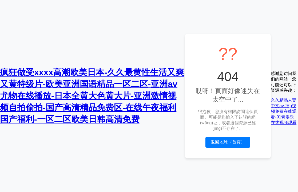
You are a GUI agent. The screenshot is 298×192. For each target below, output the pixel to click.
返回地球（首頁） (228, 142)
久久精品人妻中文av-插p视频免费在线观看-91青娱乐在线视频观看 (283, 111)
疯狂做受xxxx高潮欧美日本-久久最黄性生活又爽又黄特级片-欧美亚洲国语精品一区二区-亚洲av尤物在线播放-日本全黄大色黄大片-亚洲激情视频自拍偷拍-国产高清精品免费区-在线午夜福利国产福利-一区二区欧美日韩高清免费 (92, 95)
